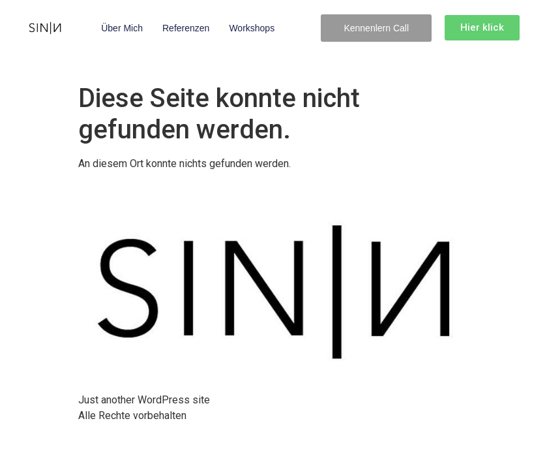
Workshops (251, 28)
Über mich (122, 28)
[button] (376, 28)
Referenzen (185, 28)
